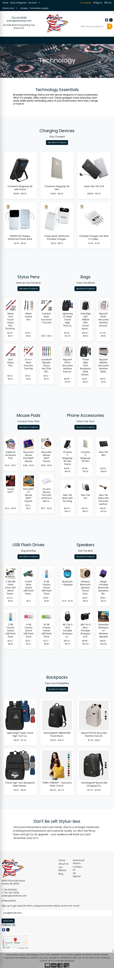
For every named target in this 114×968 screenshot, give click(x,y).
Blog (61, 873)
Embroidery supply (39, 8)
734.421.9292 (19, 18)
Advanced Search (78, 862)
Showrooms (8, 8)
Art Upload (76, 875)
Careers (24, 8)
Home (5, 2)
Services (32, 2)
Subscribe (8, 920)
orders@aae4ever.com (19, 20)
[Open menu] (108, 40)
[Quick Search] (92, 26)
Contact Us (77, 868)
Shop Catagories (18, 2)
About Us (63, 863)
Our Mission (63, 869)
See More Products (57, 142)
